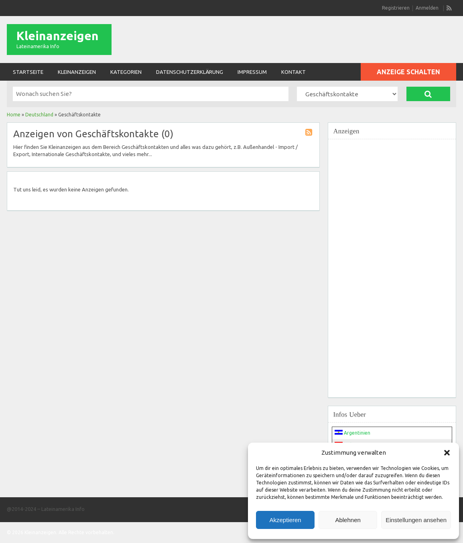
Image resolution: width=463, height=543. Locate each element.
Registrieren (396, 7)
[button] (447, 453)
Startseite (28, 72)
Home (13, 114)
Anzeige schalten (408, 71)
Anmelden (427, 7)
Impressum (252, 72)
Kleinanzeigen (57, 36)
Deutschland (39, 114)
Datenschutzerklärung (189, 72)
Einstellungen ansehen (416, 520)
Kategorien (126, 72)
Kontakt (293, 72)
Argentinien (352, 432)
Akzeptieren (285, 520)
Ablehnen (347, 520)
